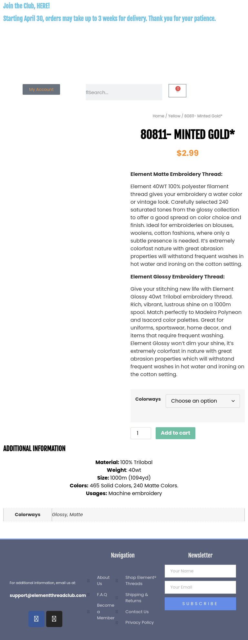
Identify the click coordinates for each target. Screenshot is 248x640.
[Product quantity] (140, 433)
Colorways (148, 399)
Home (158, 116)
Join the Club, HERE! (26, 6)
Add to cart (175, 433)
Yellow (174, 116)
